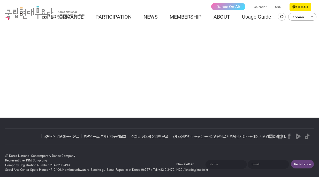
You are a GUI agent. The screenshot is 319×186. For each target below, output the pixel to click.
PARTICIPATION (113, 17)
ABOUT (222, 17)
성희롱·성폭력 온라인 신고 (149, 136)
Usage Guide (256, 17)
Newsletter (185, 164)
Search (282, 17)
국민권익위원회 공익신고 (61, 136)
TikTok (307, 136)
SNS (278, 7)
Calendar (260, 7)
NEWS (150, 17)
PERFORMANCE (65, 17)
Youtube (271, 136)
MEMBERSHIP (186, 17)
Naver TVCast (298, 136)
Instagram (280, 136)
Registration (302, 164)
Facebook (289, 136)
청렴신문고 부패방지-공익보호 (105, 136)
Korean (298, 17)
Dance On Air (228, 6)
